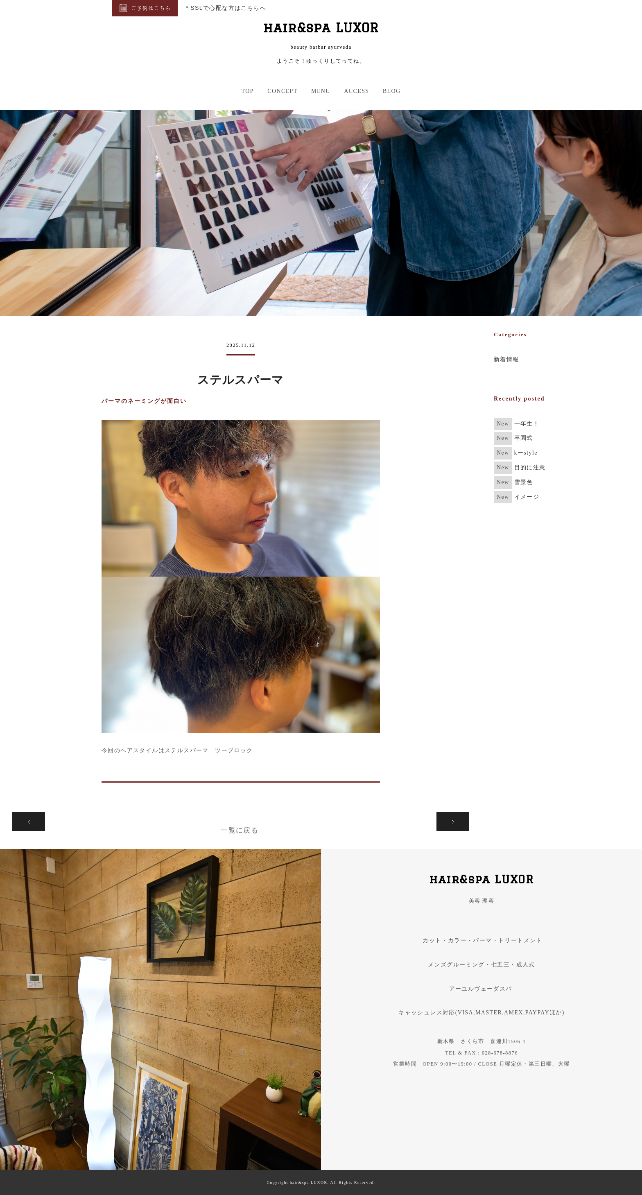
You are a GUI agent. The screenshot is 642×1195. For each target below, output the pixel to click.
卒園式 (523, 438)
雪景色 (523, 482)
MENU (320, 91)
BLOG (392, 91)
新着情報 (506, 359)
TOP (247, 91)
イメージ (527, 497)
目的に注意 (530, 467)
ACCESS (356, 91)
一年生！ (527, 424)
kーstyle (526, 453)
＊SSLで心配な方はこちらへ (225, 8)
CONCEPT (282, 91)
